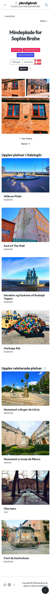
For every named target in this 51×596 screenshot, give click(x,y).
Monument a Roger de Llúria (21, 409)
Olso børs (10, 508)
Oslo (6, 512)
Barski (44, 21)
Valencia (7, 463)
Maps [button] (23, 69)
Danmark (28, 61)
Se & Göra (16, 50)
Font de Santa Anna (16, 558)
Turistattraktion (31, 50)
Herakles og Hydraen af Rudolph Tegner (24, 297)
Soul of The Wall (14, 245)
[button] (4, 5)
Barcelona (8, 413)
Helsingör (16, 61)
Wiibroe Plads (12, 196)
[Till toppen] (45, 590)
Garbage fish (12, 348)
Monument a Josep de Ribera (22, 459)
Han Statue (9, 16)
